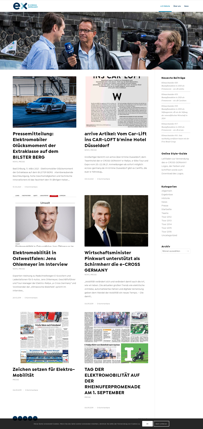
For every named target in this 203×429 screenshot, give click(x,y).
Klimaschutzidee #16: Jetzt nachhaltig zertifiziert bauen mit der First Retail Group (175, 138)
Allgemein (167, 190)
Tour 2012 (167, 216)
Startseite (167, 209)
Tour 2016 (167, 231)
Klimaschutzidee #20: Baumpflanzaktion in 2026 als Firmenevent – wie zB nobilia (173, 86)
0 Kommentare (31, 187)
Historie (166, 198)
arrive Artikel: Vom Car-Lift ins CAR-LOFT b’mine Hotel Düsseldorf (116, 139)
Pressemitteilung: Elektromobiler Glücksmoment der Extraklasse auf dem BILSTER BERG (35, 145)
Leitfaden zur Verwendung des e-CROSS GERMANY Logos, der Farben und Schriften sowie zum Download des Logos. (175, 166)
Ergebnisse (167, 194)
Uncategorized (169, 235)
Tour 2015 (167, 227)
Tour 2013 (166, 220)
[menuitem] (165, 6)
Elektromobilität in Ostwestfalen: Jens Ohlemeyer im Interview (40, 257)
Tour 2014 (167, 224)
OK (147, 424)
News (15, 161)
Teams (165, 213)
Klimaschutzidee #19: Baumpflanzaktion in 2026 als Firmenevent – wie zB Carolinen (174, 97)
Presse (22, 161)
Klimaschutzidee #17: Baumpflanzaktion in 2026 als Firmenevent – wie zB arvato (173, 127)
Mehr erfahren (161, 424)
